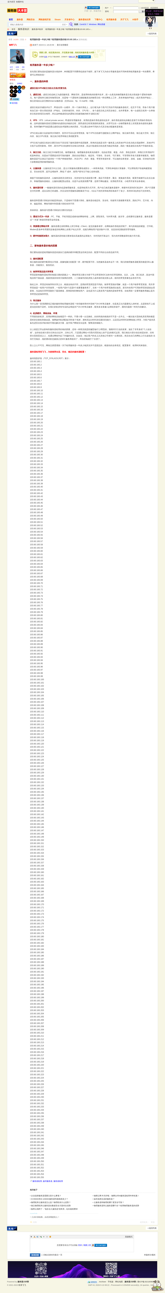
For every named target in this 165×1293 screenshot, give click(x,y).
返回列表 (153, 34)
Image (37, 1236)
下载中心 (98, 19)
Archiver (102, 1282)
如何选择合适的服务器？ (104, 1199)
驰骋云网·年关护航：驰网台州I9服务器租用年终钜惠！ (116, 1196)
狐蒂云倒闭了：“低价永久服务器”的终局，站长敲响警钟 (54, 1209)
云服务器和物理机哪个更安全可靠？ (109, 1202)
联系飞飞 (22, 1285)
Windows (93, 24)
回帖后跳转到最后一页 (51, 1255)
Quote (44, 1236)
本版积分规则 (149, 1255)
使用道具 (144, 1222)
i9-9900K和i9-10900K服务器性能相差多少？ (49, 1199)
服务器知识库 (84, 19)
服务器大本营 (8, 29)
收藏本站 (20, 2)
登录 (45, 57)
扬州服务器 (47, 1181)
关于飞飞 (124, 19)
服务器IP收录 (37, 29)
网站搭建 (101, 24)
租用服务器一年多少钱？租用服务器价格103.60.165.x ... (68, 29)
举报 (153, 1222)
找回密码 (154, 8)
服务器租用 (37, 1181)
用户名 (106, 8)
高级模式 (129, 1237)
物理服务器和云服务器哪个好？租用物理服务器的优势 (116, 1206)
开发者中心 (70, 19)
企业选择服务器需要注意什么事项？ (46, 1196)
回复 (35, 1222)
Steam (58, 19)
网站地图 (119, 1282)
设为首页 (11, 2)
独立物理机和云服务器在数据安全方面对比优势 (51, 1206)
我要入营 (72, 57)
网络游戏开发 (45, 19)
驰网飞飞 (13, 45)
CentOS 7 (84, 24)
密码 (107, 11)
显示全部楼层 (62, 45)
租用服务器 (111, 19)
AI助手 (135, 19)
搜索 (64, 24)
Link (40, 1236)
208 (23, 67)
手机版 (110, 1282)
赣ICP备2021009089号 (147, 1282)
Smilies (50, 1236)
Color (34, 1236)
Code (47, 1236)
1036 (17, 67)
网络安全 (31, 19)
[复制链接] (82, 39)
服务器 (20, 19)
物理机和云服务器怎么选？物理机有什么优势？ (51, 1202)
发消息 (15, 103)
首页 (11, 19)
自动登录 (144, 8)
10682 (19, 83)
